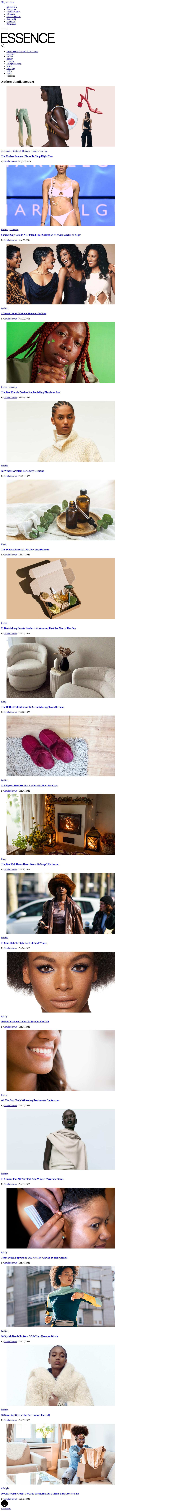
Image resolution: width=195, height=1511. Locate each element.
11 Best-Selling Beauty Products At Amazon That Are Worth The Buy (38, 628)
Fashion (9, 56)
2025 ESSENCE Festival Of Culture (22, 51)
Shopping (10, 68)
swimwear (14, 229)
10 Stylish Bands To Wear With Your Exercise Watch (29, 1336)
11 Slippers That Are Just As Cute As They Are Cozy (29, 785)
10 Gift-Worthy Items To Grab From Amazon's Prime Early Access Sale (40, 1493)
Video (9, 71)
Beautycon (11, 9)
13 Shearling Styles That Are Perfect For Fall (25, 1415)
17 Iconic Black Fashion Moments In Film (23, 313)
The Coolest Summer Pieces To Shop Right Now (27, 156)
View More (6, 1508)
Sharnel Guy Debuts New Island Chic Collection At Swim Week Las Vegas (41, 234)
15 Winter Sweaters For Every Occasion (22, 470)
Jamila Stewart (10, 161)
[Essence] (28, 42)
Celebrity (10, 54)
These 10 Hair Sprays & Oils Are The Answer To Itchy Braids (34, 1257)
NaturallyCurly (13, 12)
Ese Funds (10, 21)
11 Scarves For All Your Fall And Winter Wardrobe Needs (32, 1178)
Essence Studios (13, 16)
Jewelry (43, 151)
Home (3, 544)
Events (9, 73)
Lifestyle (10, 61)
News (8, 66)
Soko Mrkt (11, 19)
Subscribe (10, 76)
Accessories (6, 151)
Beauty (9, 59)
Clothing (17, 151)
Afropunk (10, 14)
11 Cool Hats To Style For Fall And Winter (24, 942)
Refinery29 (11, 24)
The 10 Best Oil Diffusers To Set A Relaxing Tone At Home (32, 707)
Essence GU (11, 7)
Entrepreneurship (13, 64)
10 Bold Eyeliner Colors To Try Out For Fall (25, 1021)
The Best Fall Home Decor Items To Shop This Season (30, 864)
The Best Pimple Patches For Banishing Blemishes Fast (31, 392)
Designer (26, 151)
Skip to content (7, 2)
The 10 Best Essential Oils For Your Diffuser (25, 549)
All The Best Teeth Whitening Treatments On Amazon (30, 1100)
